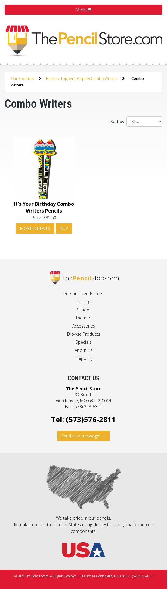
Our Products (22, 78)
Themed (83, 318)
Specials (83, 342)
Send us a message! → (83, 436)
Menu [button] (83, 9)
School (83, 310)
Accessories (83, 326)
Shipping (83, 358)
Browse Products (83, 334)
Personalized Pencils (83, 293)
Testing (83, 301)
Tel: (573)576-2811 (83, 419)
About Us (84, 350)
